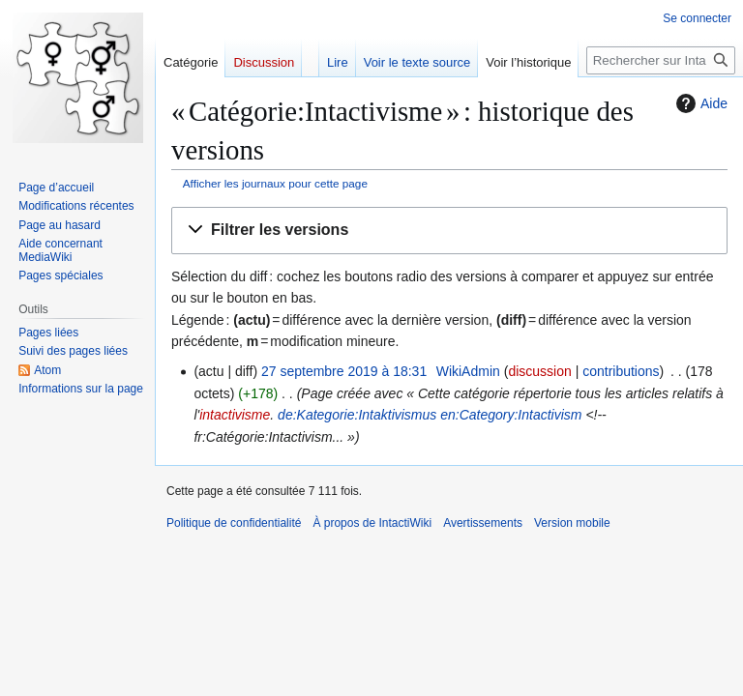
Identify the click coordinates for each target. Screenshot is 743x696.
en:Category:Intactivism (510, 414)
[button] (449, 230)
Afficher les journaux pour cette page (275, 183)
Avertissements (482, 523)
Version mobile (572, 523)
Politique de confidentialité (233, 523)
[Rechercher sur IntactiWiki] (660, 60)
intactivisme (234, 414)
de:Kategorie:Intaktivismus (357, 414)
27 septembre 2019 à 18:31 (344, 371)
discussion (539, 371)
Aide (699, 103)
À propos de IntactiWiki (371, 523)
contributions (620, 371)
